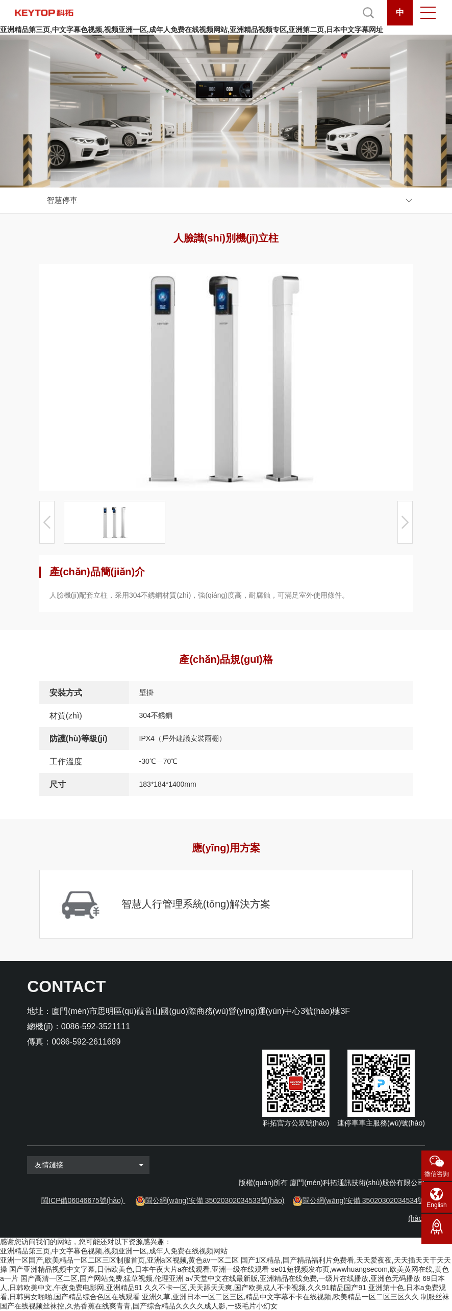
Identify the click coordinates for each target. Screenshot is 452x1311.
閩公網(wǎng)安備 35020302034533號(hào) (215, 1200)
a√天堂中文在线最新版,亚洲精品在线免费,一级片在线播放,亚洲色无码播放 (302, 1278)
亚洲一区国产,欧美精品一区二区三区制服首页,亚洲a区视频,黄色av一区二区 (119, 1260)
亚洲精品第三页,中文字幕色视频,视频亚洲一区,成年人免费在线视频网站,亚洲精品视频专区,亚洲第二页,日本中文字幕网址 (191, 29)
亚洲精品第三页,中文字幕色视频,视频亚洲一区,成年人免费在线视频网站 (114, 1251)
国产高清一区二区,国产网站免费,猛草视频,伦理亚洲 (102, 1278)
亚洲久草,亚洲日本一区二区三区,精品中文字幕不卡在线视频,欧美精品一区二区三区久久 (280, 1297)
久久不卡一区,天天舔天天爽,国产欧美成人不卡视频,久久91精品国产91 (255, 1287)
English (436, 1205)
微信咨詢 (436, 1174)
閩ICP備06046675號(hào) (82, 1200)
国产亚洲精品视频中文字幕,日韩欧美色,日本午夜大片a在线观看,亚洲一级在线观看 (139, 1269)
